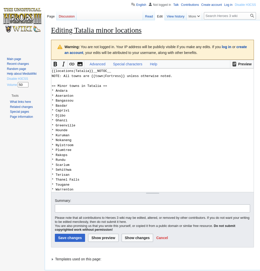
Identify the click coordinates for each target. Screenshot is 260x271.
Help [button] (153, 64)
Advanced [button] (97, 64)
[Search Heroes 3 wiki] (230, 16)
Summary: (63, 201)
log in (226, 47)
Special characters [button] (127, 64)
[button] (241, 64)
